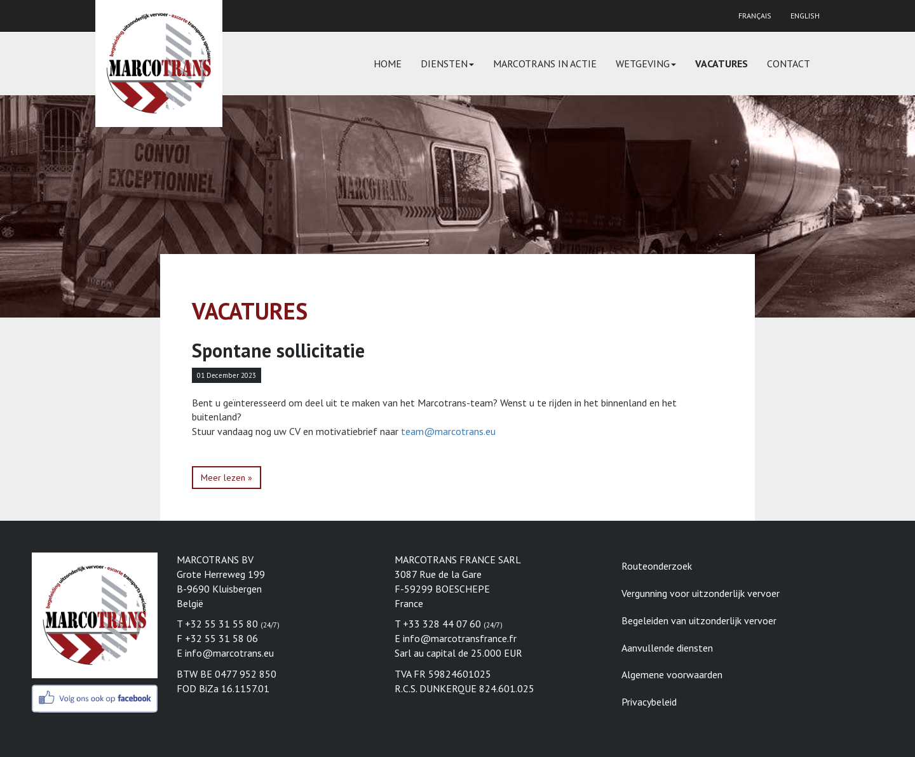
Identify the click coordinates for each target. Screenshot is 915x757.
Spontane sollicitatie (278, 350)
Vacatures (721, 63)
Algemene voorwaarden (671, 674)
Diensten (447, 63)
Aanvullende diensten (667, 647)
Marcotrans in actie (545, 63)
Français (754, 15)
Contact (788, 63)
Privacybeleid (649, 701)
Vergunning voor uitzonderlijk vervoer (700, 593)
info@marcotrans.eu (229, 652)
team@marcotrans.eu (448, 431)
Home (388, 63)
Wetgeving (646, 63)
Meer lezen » (226, 477)
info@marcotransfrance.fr (460, 638)
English (805, 15)
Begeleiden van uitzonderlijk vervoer (698, 620)
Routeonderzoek (656, 565)
